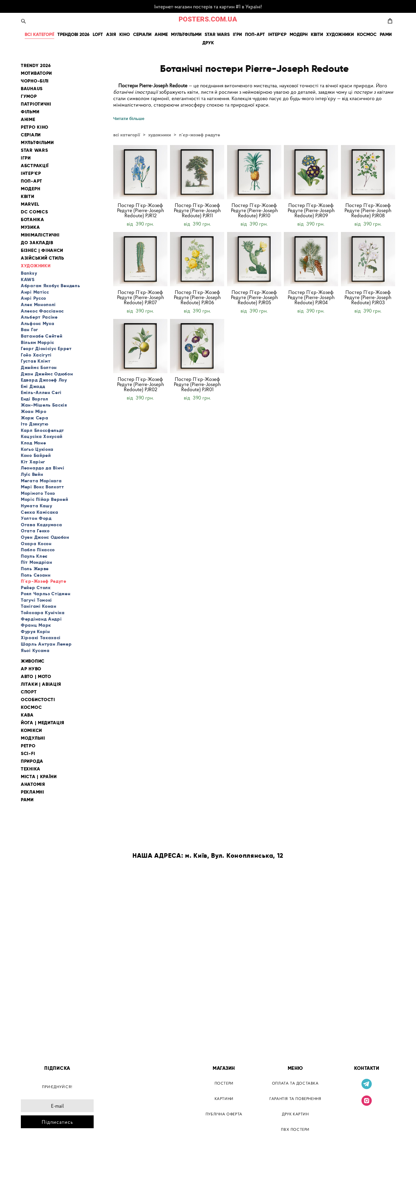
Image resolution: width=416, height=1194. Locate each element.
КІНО (124, 34)
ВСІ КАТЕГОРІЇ (39, 34)
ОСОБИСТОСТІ (38, 700)
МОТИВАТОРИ (36, 73)
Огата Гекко (35, 531)
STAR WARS (217, 34)
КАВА (27, 715)
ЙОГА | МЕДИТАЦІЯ (42, 723)
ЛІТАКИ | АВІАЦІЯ (41, 684)
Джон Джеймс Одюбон (47, 374)
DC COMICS (34, 212)
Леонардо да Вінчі (42, 468)
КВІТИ (317, 34)
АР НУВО (31, 669)
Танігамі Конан (38, 606)
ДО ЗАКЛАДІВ (37, 243)
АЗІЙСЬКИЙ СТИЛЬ (42, 258)
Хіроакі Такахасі (41, 637)
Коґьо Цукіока (37, 449)
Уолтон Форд (36, 518)
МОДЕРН (299, 34)
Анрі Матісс (35, 292)
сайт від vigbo (34, 1179)
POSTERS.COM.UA (208, 19)
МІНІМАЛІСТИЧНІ (40, 235)
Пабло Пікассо (38, 550)
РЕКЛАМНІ (32, 792)
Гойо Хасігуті (36, 355)
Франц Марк (36, 625)
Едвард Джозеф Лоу (44, 380)
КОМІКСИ (31, 730)
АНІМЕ (161, 34)
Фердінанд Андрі (41, 619)
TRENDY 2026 (36, 65)
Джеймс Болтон (39, 367)
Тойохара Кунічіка (43, 612)
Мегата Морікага (41, 481)
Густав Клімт (35, 361)
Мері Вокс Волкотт (42, 487)
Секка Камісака (39, 512)
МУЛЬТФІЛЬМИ (186, 34)
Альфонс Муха (37, 323)
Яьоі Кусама (35, 650)
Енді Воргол (34, 399)
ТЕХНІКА (30, 769)
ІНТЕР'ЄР (277, 34)
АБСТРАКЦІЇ (35, 166)
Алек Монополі (38, 304)
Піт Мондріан (36, 562)
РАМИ (386, 34)
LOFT (98, 34)
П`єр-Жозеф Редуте (43, 581)
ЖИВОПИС (33, 661)
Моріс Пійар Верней (44, 499)
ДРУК (208, 42)
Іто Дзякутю (34, 424)
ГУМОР (29, 96)
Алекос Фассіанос (42, 311)
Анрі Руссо (33, 298)
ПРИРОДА (32, 761)
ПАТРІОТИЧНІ (36, 104)
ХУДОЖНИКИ (340, 34)
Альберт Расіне (39, 317)
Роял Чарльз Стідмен (45, 594)
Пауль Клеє (34, 556)
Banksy (29, 273)
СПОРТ (29, 692)
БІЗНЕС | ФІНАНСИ (42, 250)
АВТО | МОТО (36, 676)
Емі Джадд (33, 386)
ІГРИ (237, 34)
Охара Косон (36, 543)
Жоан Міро (33, 411)
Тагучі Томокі (36, 600)
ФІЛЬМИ (30, 112)
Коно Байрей (36, 455)
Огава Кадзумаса (41, 525)
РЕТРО (28, 746)
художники (159, 135)
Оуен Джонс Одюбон (45, 537)
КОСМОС (367, 34)
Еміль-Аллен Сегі (41, 392)
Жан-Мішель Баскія (44, 405)
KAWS (28, 279)
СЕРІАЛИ (142, 34)
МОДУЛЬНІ (33, 738)
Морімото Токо (38, 493)
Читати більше (128, 118)
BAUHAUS (32, 89)
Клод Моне (33, 443)
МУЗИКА (30, 227)
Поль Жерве (35, 568)
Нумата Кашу (36, 506)
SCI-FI (28, 753)
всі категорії (126, 135)
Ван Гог (29, 329)
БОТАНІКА (32, 220)
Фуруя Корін (35, 631)
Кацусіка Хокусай (42, 436)
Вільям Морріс (37, 342)
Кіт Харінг (33, 462)
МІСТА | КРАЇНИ (39, 777)
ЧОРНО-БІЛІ (35, 81)
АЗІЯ (111, 34)
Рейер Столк (36, 587)
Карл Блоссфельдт (42, 430)
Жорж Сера (34, 418)
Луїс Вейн (32, 474)
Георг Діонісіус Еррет (46, 348)
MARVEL (30, 204)
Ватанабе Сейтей (42, 336)
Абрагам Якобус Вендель (50, 285)
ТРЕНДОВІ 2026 (73, 34)
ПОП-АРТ (255, 34)
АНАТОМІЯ (33, 784)
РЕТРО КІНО (34, 127)
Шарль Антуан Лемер (46, 644)
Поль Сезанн (36, 575)
